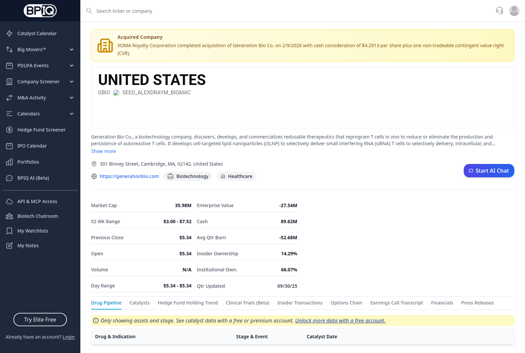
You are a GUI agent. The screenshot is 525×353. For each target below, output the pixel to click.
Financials (442, 302)
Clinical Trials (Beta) (248, 302)
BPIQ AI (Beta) (27, 178)
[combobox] (286, 10)
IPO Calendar (26, 146)
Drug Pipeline (106, 302)
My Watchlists (26, 231)
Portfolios (22, 162)
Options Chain (346, 302)
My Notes (22, 246)
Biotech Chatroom (31, 216)
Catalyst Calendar (31, 33)
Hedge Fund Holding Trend (188, 302)
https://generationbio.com (129, 176)
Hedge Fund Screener (35, 130)
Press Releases (477, 302)
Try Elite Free (40, 319)
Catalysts (140, 302)
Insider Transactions (299, 302)
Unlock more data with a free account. (340, 320)
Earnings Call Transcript (396, 302)
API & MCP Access (31, 201)
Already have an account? (40, 337)
